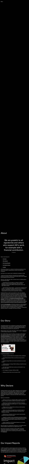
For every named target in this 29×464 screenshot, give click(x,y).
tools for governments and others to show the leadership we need (13, 212)
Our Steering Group (6, 175)
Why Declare (5, 171)
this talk (24, 241)
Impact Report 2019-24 (6, 387)
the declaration (8, 214)
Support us (14, 162)
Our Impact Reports (6, 173)
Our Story (5, 169)
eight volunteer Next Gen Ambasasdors (19, 461)
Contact (4, 177)
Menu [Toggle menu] (2, 1)
